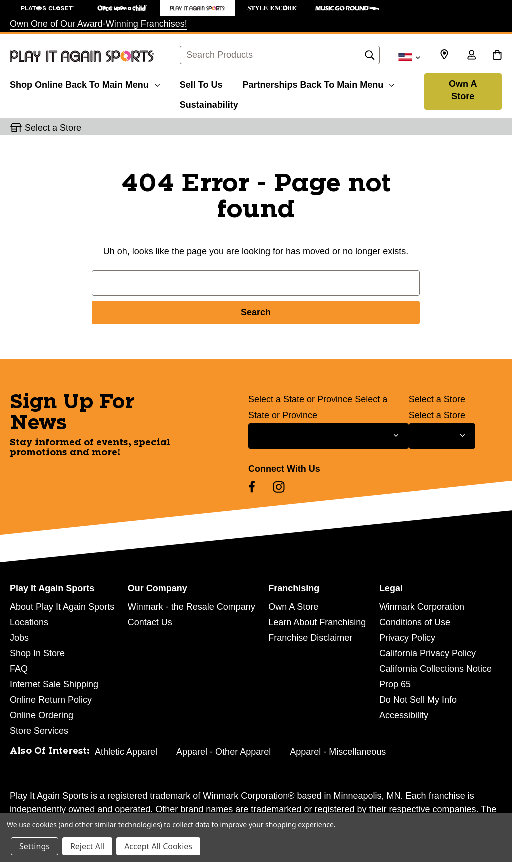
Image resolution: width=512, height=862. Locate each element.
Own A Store (463, 90)
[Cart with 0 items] (497, 56)
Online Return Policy (51, 700)
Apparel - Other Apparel (223, 752)
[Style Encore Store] (272, 8)
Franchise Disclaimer (310, 638)
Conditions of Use (415, 622)
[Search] (370, 57)
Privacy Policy (408, 638)
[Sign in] (472, 56)
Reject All (87, 846)
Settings (35, 846)
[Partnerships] (318, 83)
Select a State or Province (300, 399)
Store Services (39, 731)
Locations (29, 622)
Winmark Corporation (422, 607)
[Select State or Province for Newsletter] (328, 436)
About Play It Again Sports (62, 607)
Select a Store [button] (53, 128)
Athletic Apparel (126, 752)
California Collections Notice (436, 669)
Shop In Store (37, 653)
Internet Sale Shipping (54, 684)
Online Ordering (42, 715)
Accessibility (404, 715)
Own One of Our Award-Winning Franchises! (99, 24)
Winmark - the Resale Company (192, 607)
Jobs (19, 638)
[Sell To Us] (201, 83)
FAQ (19, 669)
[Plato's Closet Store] (47, 8)
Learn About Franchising (317, 622)
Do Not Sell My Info (418, 700)
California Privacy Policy (428, 653)
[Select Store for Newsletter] (442, 436)
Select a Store (437, 399)
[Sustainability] (209, 103)
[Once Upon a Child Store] (122, 8)
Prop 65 (395, 684)
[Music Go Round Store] (347, 8)
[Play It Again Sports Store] (197, 8)
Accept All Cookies (158, 846)
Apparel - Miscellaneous (338, 752)
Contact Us (150, 622)
